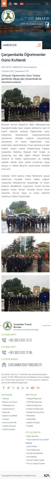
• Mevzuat (5, 412)
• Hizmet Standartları (34, 453)
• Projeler (29, 426)
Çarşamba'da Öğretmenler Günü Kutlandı (23, 57)
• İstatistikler (31, 419)
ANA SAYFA (6, 67)
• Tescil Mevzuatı (33, 450)
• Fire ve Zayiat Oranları (35, 463)
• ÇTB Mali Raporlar (34, 402)
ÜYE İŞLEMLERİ (33, 432)
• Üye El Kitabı (31, 446)
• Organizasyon (8, 409)
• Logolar (5, 419)
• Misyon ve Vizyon (9, 402)
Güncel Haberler (30, 67)
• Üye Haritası (31, 457)
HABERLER (10, 45)
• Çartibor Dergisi (33, 422)
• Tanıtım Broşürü (8, 426)
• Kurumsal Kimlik (8, 422)
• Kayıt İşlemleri (32, 436)
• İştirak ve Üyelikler (9, 416)
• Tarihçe (5, 399)
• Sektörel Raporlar (33, 405)
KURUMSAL (7, 395)
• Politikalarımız (7, 405)
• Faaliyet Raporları (33, 399)
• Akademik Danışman (35, 412)
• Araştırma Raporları (34, 409)
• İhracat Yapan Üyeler (35, 460)
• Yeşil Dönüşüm (8, 429)
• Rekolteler (30, 416)
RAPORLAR (31, 395)
